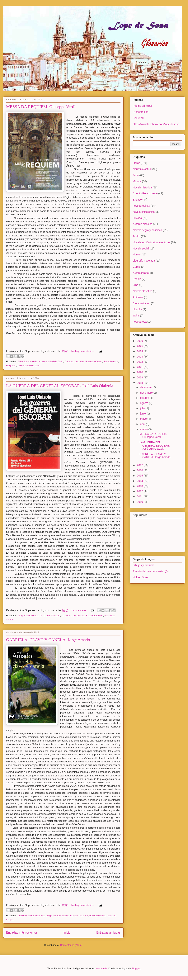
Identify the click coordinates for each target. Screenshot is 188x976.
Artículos (138, 297)
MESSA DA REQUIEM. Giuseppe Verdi (40, 106)
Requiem (11, 365)
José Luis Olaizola (50, 615)
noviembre (146, 392)
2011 (140, 496)
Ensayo (137, 199)
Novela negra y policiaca (147, 230)
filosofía (137, 309)
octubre (145, 397)
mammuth (101, 968)
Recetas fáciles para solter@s (150, 571)
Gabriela (40, 915)
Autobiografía (141, 272)
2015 (140, 475)
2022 (140, 361)
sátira (136, 315)
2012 (140, 491)
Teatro (136, 236)
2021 (140, 367)
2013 (140, 486)
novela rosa (140, 321)
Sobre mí (138, 118)
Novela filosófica (142, 291)
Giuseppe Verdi (93, 361)
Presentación (140, 111)
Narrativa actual (142, 169)
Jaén (106, 361)
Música (114, 361)
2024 (140, 351)
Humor (137, 254)
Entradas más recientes (22, 932)
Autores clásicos (142, 223)
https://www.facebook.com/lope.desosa (156, 124)
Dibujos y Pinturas (143, 565)
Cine (135, 285)
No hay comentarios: (83, 351)
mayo (143, 418)
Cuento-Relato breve (145, 193)
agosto (144, 403)
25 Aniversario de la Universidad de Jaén (40, 361)
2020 (140, 372)
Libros (99, 615)
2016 (140, 470)
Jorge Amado (53, 915)
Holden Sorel (140, 577)
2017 (140, 465)
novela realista (97, 915)
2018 (140, 382)
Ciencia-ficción (141, 303)
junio (143, 413)
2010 (140, 501)
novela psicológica (144, 211)
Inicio (66, 932)
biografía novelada (28, 615)
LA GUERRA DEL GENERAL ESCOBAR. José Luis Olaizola (59, 385)
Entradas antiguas (108, 932)
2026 (140, 340)
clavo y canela (26, 915)
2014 (140, 480)
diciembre (146, 387)
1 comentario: (79, 610)
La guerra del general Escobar (78, 615)
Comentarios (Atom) (71, 945)
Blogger (136, 968)
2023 (140, 356)
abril (143, 424)
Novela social (141, 248)
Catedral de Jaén (74, 361)
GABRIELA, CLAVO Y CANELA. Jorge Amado (48, 639)
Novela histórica (79, 915)
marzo (144, 429)
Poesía (137, 279)
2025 (140, 346)
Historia (137, 218)
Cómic (136, 266)
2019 (140, 377)
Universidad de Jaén (28, 365)
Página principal (142, 105)
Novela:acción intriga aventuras (151, 242)
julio (143, 408)
